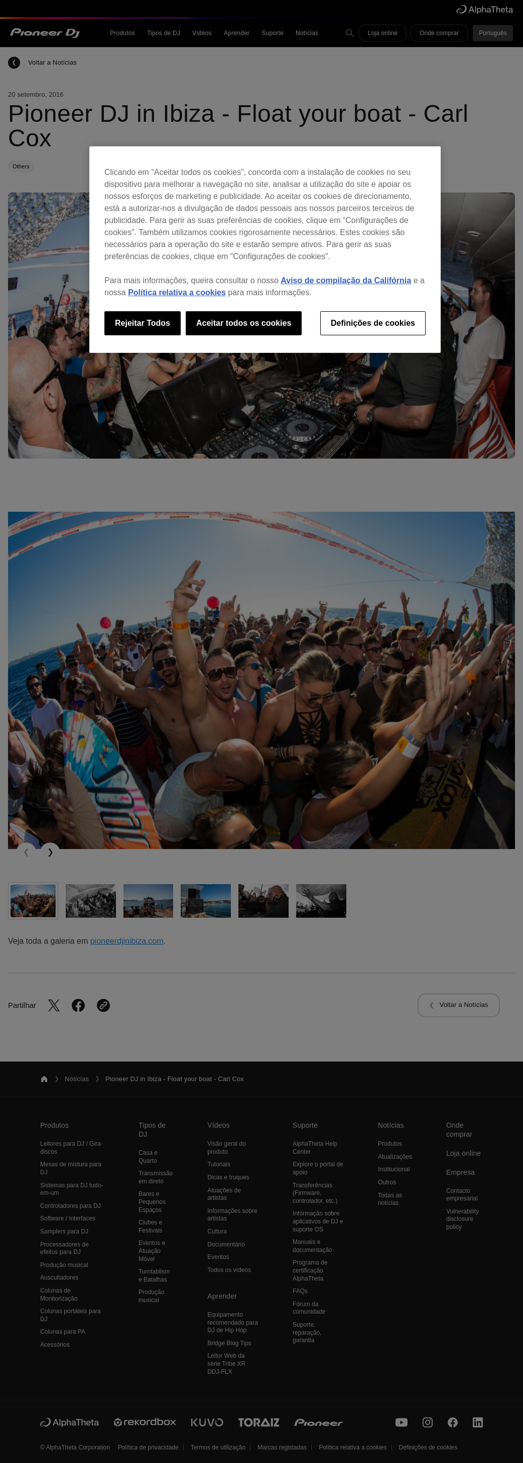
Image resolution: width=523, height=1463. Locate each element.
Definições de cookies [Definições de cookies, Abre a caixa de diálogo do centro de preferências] (373, 323)
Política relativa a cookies (177, 292)
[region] (265, 249)
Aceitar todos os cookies (243, 323)
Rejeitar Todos (142, 323)
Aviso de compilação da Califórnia (346, 280)
